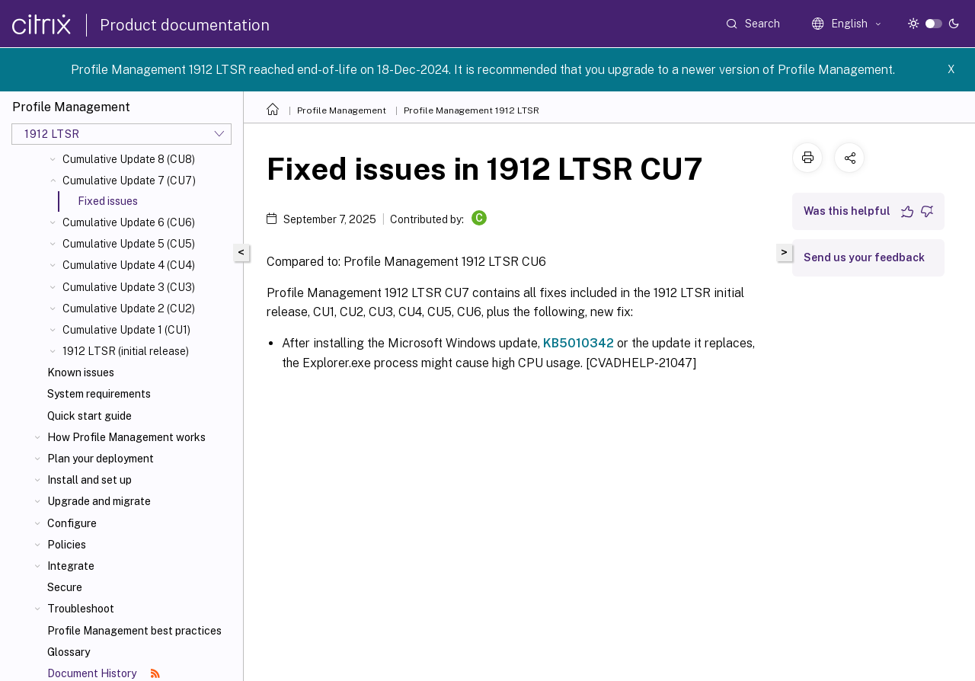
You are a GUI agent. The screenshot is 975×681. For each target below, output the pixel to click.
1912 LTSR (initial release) (125, 351)
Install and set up (89, 480)
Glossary (68, 652)
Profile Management (341, 110)
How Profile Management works (126, 437)
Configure (72, 523)
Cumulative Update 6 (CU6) (128, 222)
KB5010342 (578, 343)
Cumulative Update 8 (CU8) (128, 159)
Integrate (70, 566)
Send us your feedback (864, 257)
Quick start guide (89, 416)
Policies (66, 545)
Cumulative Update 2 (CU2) (128, 308)
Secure (64, 587)
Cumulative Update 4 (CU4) (128, 265)
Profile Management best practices (134, 631)
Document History (103, 673)
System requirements (99, 394)
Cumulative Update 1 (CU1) (126, 330)
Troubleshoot (80, 609)
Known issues (80, 372)
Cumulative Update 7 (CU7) (129, 180)
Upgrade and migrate (99, 501)
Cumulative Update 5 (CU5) (128, 244)
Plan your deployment (100, 458)
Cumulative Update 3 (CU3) (128, 287)
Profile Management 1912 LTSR (471, 110)
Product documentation (185, 25)
